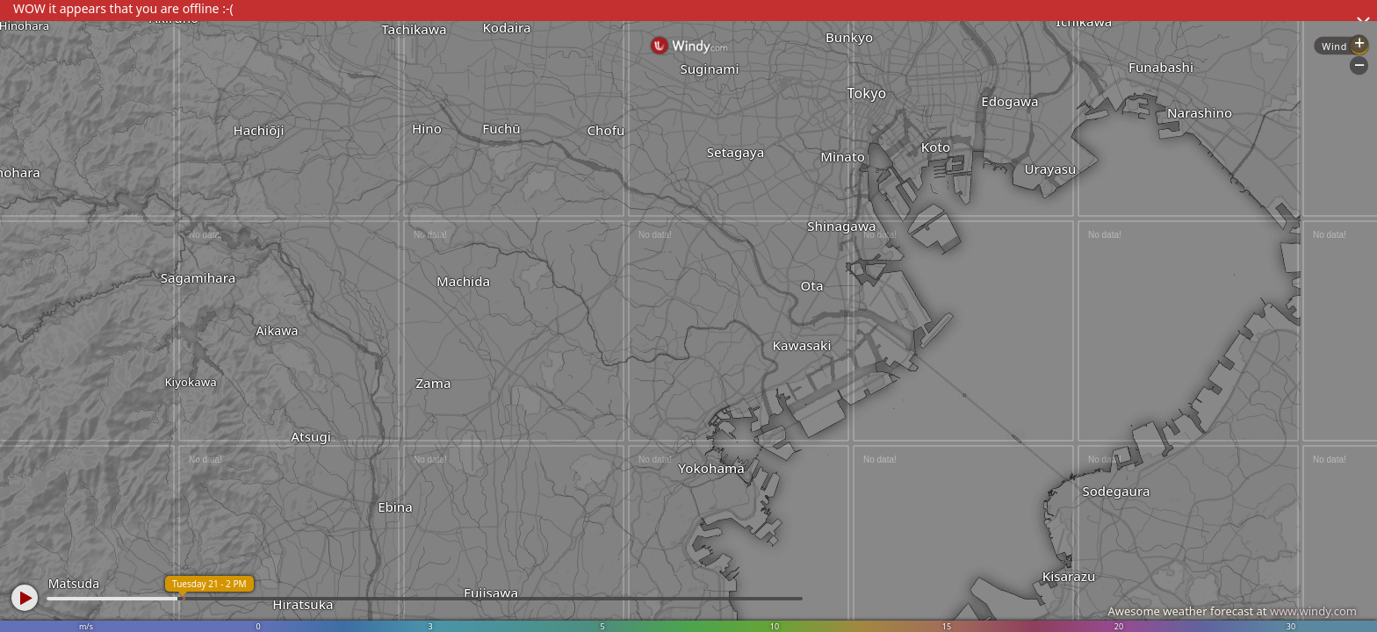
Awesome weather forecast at (1232, 611)
